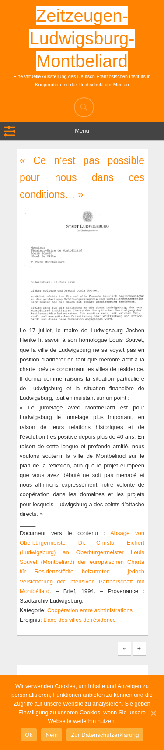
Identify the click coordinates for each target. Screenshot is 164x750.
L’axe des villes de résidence (79, 620)
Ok (28, 735)
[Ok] (153, 713)
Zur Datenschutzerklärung (105, 735)
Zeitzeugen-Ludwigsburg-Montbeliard (81, 38)
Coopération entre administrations (90, 610)
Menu (82, 130)
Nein (51, 735)
